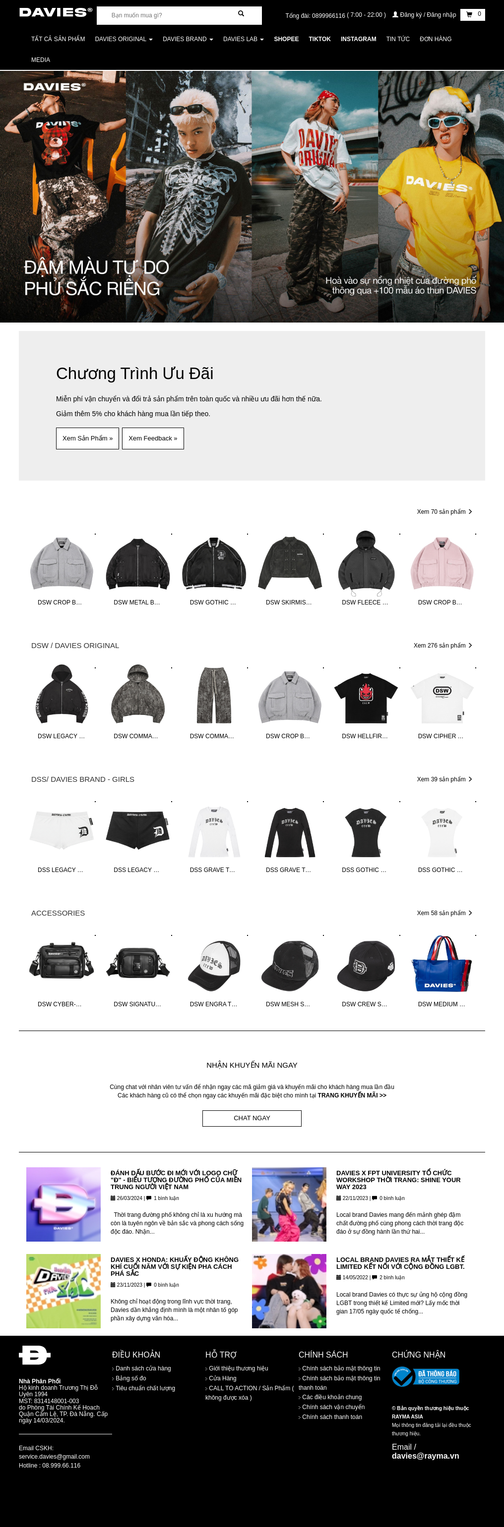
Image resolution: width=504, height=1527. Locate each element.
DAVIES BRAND (188, 39)
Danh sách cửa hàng (141, 1368)
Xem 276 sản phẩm (443, 645)
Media (40, 59)
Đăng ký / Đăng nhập (425, 14)
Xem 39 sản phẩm (445, 779)
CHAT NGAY (252, 1118)
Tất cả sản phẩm (58, 39)
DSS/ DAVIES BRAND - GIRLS (82, 779)
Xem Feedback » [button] (152, 438)
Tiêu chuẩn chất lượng (143, 1388)
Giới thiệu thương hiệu (236, 1368)
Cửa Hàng (221, 1378)
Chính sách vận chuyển (332, 1407)
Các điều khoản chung (330, 1397)
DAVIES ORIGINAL (124, 39)
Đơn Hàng (435, 39)
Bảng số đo (129, 1378)
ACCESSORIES (58, 913)
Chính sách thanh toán (330, 1417)
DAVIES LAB (243, 39)
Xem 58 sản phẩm (445, 913)
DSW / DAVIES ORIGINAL (75, 645)
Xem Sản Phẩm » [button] (88, 438)
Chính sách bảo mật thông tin (339, 1368)
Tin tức (398, 39)
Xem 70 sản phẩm (445, 511)
